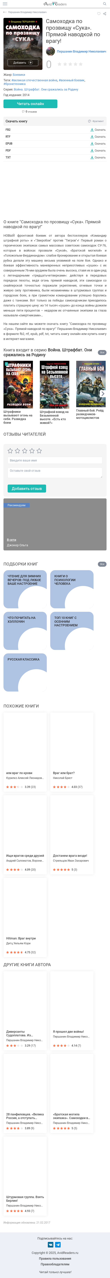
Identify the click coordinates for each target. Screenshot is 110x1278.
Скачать (100, 129)
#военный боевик (72, 80)
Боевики (19, 74)
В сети (11, 540)
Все (102, 352)
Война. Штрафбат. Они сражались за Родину (46, 89)
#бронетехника (14, 84)
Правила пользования (55, 1258)
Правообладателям (55, 1264)
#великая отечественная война (34, 80)
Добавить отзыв (27, 488)
